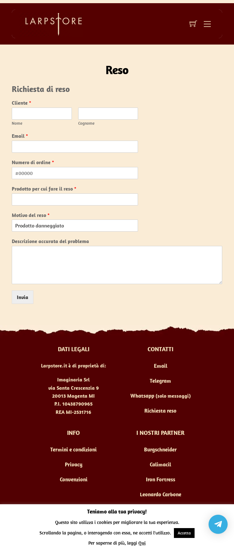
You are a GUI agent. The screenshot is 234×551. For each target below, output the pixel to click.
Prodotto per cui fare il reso (44, 188)
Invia (22, 297)
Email (20, 136)
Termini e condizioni (73, 449)
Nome (17, 123)
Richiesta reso (160, 410)
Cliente (21, 103)
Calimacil (160, 464)
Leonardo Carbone (160, 494)
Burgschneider (160, 449)
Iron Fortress (160, 479)
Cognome (86, 123)
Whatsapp (142, 395)
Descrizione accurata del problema (50, 241)
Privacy (73, 464)
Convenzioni (73, 479)
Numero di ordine (33, 162)
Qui (142, 543)
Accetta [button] (184, 533)
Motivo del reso (31, 215)
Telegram (160, 380)
